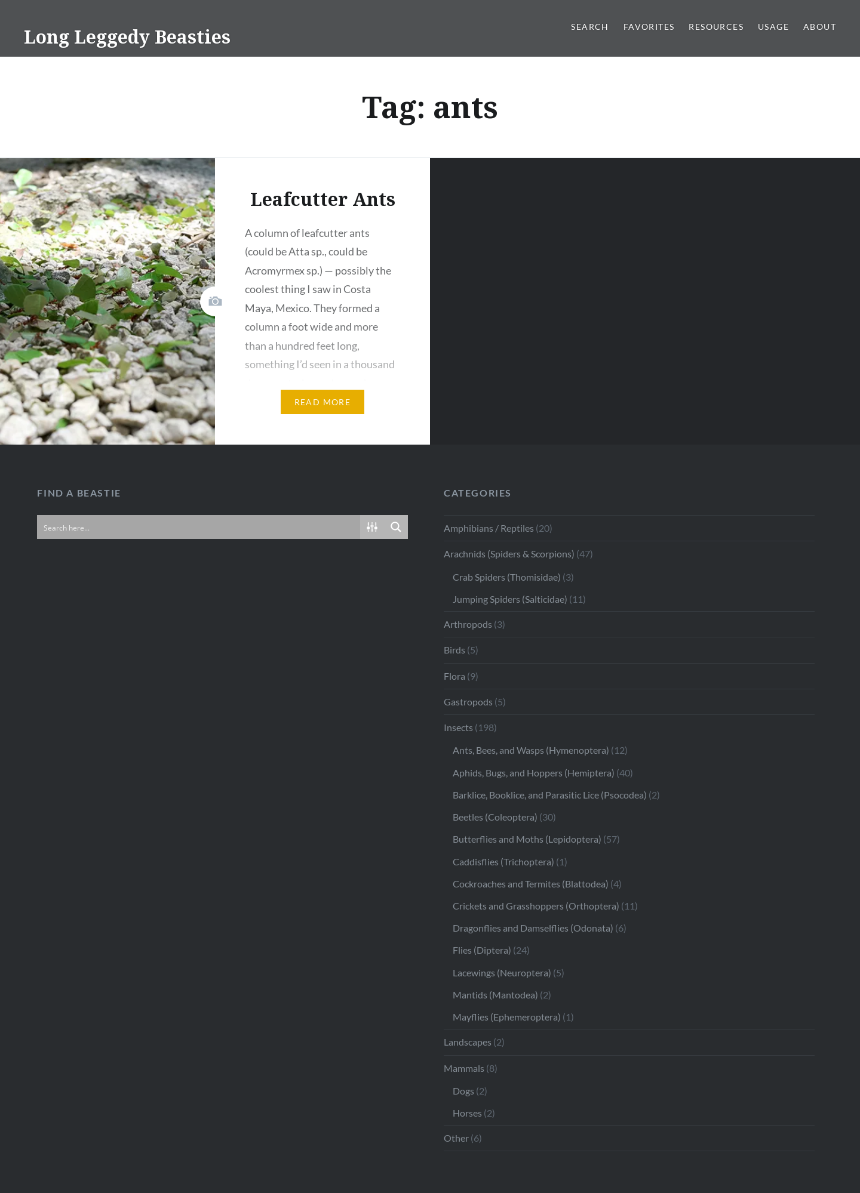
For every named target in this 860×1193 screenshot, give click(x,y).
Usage (773, 26)
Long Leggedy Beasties (127, 36)
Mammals (464, 1068)
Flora (454, 676)
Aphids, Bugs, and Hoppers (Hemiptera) (534, 772)
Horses (467, 1112)
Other (456, 1137)
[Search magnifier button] (396, 527)
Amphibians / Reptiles (489, 528)
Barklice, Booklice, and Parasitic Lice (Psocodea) (550, 794)
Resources (716, 26)
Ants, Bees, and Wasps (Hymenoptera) (531, 750)
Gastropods (468, 701)
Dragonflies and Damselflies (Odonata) (533, 927)
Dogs (463, 1090)
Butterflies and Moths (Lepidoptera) (527, 838)
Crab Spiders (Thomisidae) (507, 576)
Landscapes (468, 1041)
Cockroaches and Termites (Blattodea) (531, 883)
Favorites (649, 26)
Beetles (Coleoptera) (495, 816)
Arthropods (468, 624)
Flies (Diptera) (482, 949)
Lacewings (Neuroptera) (502, 972)
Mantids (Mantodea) (495, 994)
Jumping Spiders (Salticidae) (510, 599)
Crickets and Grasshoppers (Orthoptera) (536, 905)
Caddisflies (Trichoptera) (503, 861)
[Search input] (199, 527)
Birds (454, 649)
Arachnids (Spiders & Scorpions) (509, 553)
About (819, 26)
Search (590, 26)
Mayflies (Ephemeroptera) (507, 1016)
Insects (458, 727)
